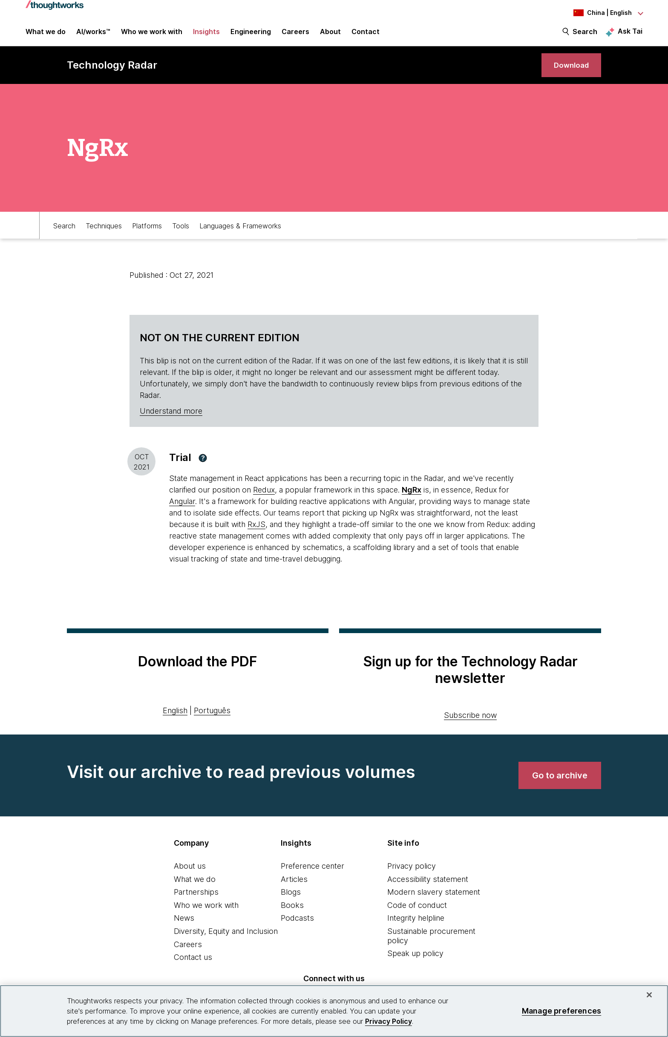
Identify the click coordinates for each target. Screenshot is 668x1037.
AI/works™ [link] (93, 35)
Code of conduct (417, 913)
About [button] (330, 35)
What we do (195, 887)
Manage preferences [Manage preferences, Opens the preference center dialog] (561, 1010)
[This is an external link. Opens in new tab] (411, 498)
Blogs (291, 900)
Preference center (312, 874)
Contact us (193, 965)
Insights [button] (206, 35)
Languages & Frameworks (240, 233)
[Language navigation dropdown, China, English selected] (595, 13)
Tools (180, 233)
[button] (203, 466)
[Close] (649, 994)
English (175, 718)
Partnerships (196, 900)
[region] (334, 1011)
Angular (182, 509)
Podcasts (297, 926)
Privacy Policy (388, 1021)
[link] (568, 71)
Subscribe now (470, 723)
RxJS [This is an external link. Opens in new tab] (256, 532)
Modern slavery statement (433, 900)
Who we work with (206, 913)
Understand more (171, 419)
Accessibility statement (427, 887)
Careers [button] (295, 35)
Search (585, 35)
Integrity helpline (415, 926)
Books (292, 913)
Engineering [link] (250, 35)
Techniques (104, 233)
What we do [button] (46, 35)
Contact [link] (365, 35)
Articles (294, 887)
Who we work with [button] (151, 35)
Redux (264, 498)
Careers (188, 952)
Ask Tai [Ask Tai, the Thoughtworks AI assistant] (630, 34)
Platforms (147, 233)
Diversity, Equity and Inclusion (226, 939)
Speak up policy (415, 961)
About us (190, 874)
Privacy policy (411, 874)
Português (212, 718)
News (184, 926)
